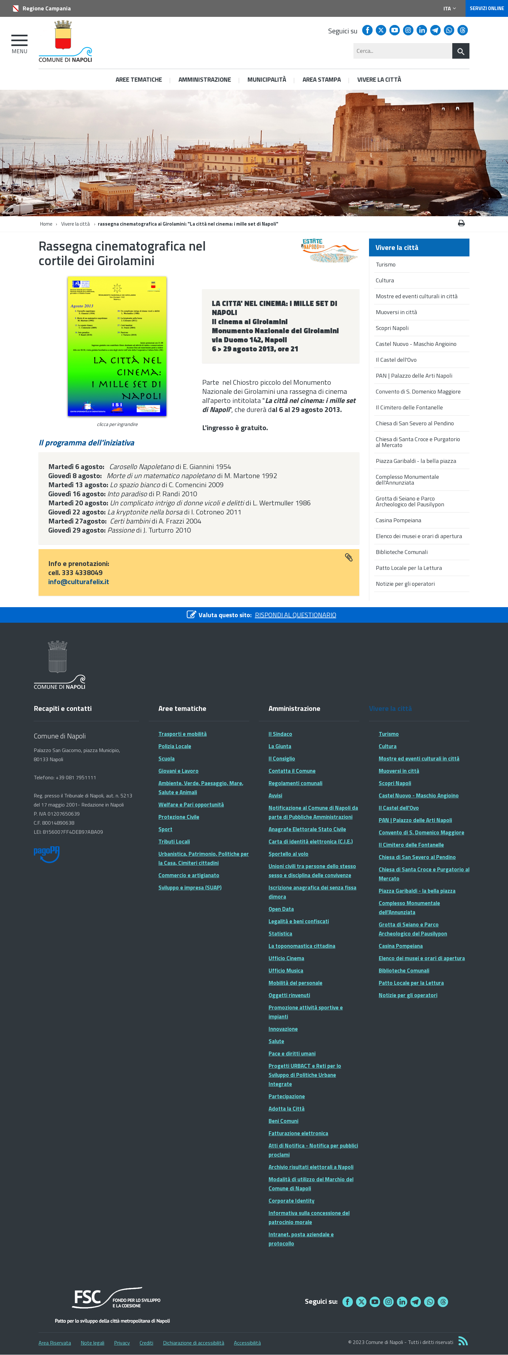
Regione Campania (47, 8)
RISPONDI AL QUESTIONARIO (295, 614)
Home (46, 224)
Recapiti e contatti (63, 708)
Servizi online (487, 8)
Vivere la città (75, 224)
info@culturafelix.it (78, 581)
